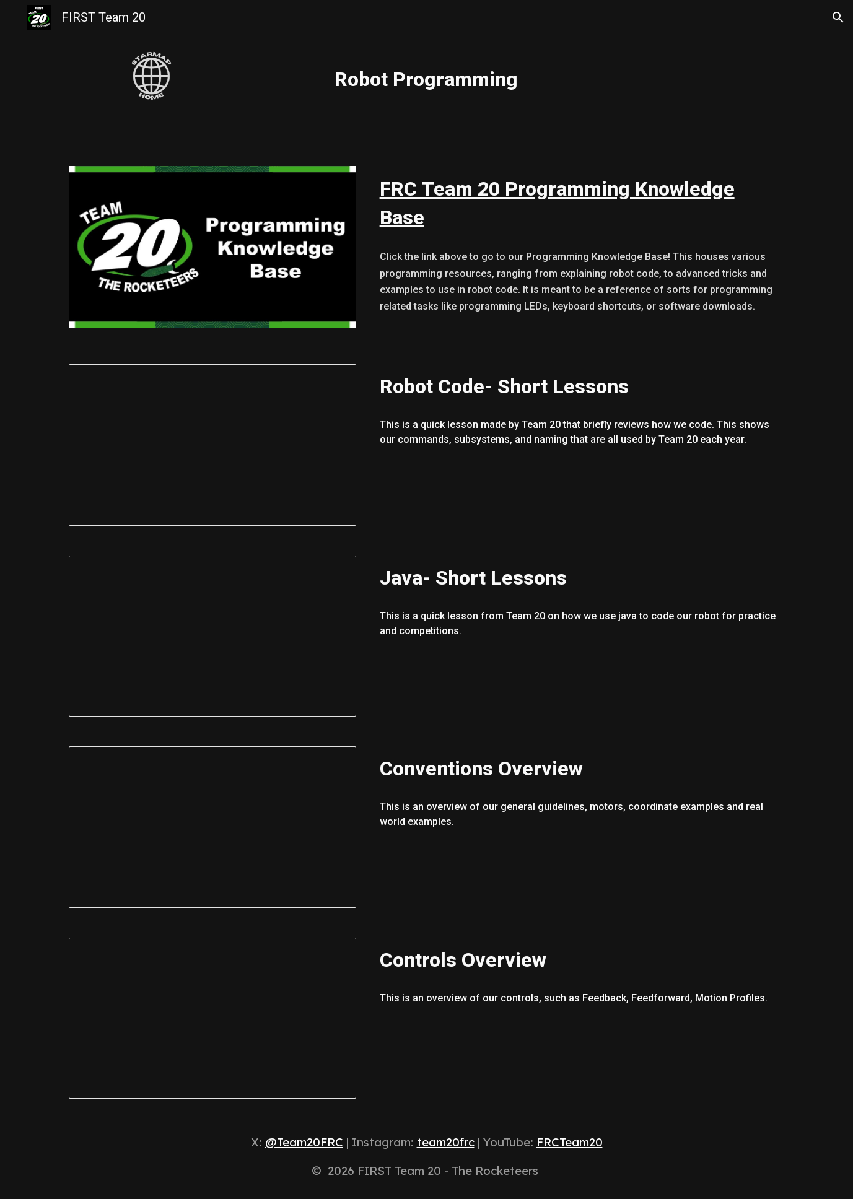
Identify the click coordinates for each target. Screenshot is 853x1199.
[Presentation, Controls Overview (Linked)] (212, 1018)
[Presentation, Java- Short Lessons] (212, 636)
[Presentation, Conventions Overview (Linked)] (212, 827)
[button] (838, 17)
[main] (426, 74)
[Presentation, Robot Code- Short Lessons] (212, 445)
